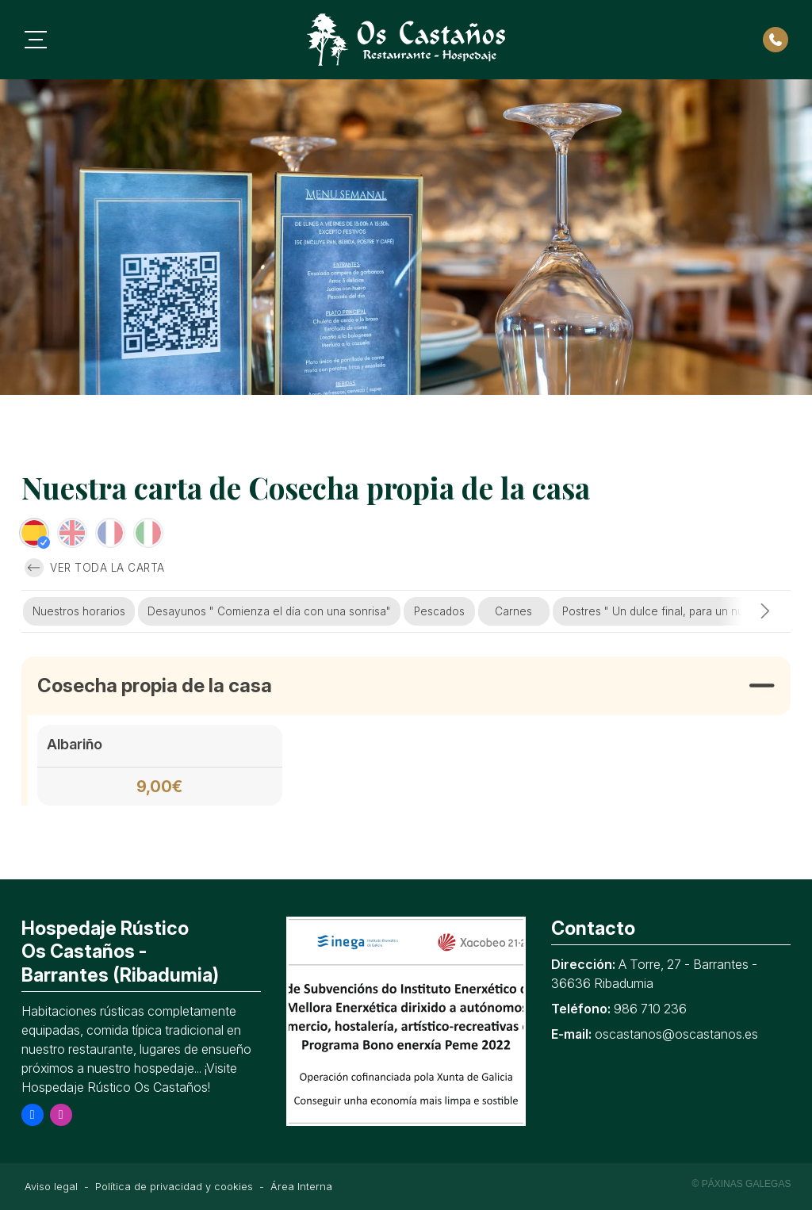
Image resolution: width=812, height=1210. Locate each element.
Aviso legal (51, 1187)
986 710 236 (650, 1009)
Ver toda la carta (95, 567)
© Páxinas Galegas (741, 1183)
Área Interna (301, 1187)
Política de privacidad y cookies (174, 1187)
